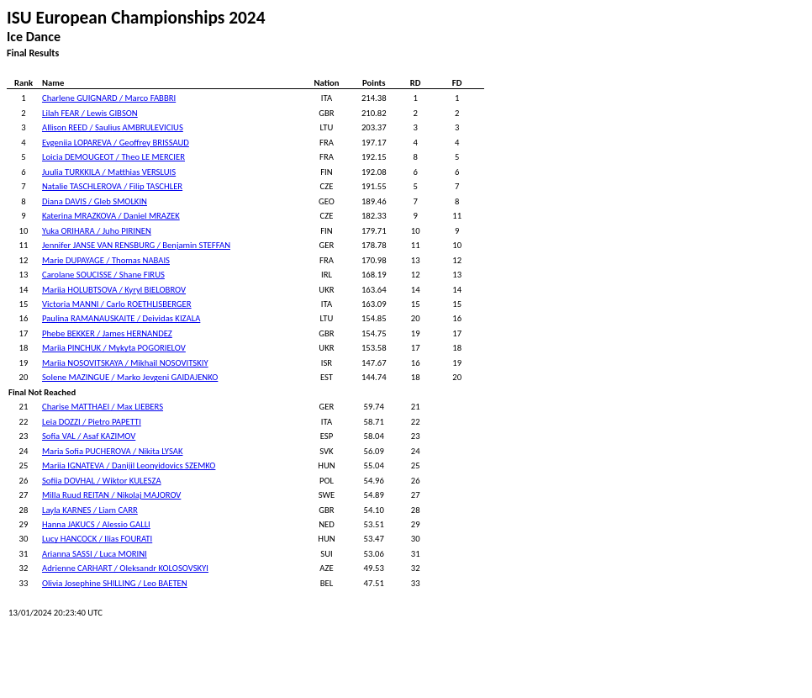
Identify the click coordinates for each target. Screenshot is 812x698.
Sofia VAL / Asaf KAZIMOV (88, 436)
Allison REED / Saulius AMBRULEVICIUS (112, 127)
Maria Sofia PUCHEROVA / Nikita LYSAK (112, 451)
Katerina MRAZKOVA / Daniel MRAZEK (111, 215)
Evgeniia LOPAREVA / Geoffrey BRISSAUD (115, 142)
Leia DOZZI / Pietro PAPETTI (91, 421)
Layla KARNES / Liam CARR (90, 510)
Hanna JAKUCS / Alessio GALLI (96, 524)
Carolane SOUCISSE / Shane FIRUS (103, 274)
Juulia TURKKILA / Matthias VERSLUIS (109, 172)
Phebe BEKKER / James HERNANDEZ (107, 333)
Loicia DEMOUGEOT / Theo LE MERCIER (113, 156)
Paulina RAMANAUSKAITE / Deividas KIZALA (121, 318)
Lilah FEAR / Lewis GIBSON (90, 113)
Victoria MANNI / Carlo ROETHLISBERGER (117, 304)
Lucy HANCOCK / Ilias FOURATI (97, 538)
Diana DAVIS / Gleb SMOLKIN (94, 201)
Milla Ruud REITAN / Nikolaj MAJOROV (111, 494)
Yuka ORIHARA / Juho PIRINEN (96, 230)
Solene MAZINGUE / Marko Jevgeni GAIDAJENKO (130, 377)
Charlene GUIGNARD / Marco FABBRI (109, 98)
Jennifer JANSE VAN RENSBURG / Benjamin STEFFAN (136, 245)
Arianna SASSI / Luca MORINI (94, 553)
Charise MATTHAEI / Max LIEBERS (102, 406)
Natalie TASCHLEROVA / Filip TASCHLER (112, 186)
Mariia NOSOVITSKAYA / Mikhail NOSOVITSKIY (125, 362)
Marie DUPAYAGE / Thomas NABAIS (106, 260)
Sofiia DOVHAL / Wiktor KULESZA (101, 480)
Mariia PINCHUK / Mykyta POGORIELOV (114, 347)
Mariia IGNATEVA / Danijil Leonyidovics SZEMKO (128, 465)
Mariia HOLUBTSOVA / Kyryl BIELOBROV (114, 289)
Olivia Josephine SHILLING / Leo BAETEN (114, 583)
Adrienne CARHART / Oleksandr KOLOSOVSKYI (125, 568)
